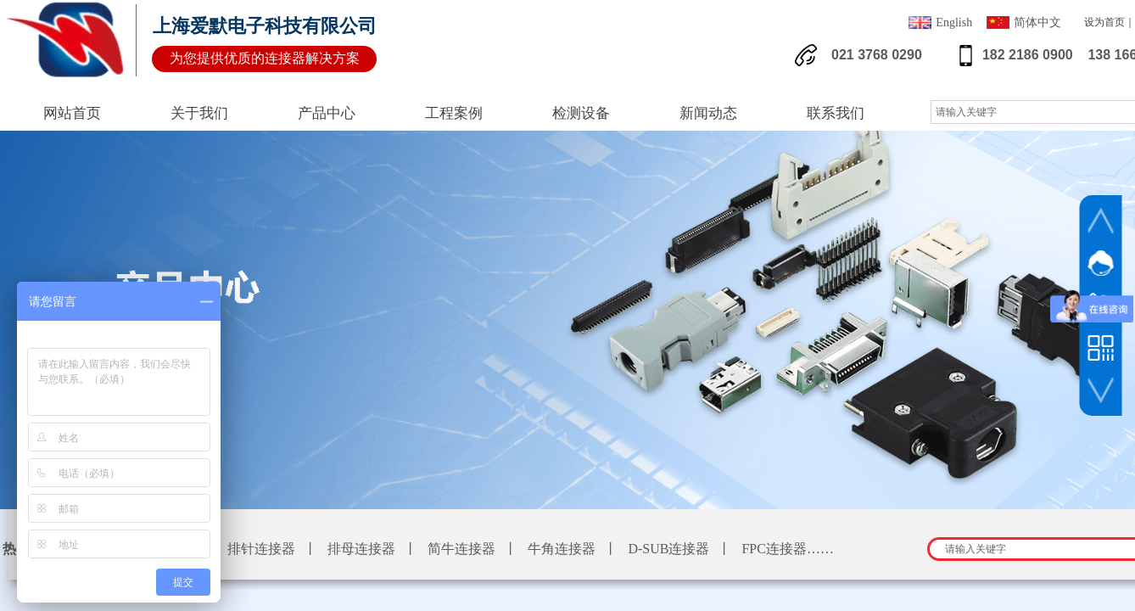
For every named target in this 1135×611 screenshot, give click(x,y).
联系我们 (835, 113)
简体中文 (1024, 24)
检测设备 (581, 113)
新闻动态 (708, 113)
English (940, 24)
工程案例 (454, 113)
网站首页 (72, 113)
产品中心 (326, 113)
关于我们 (199, 113)
